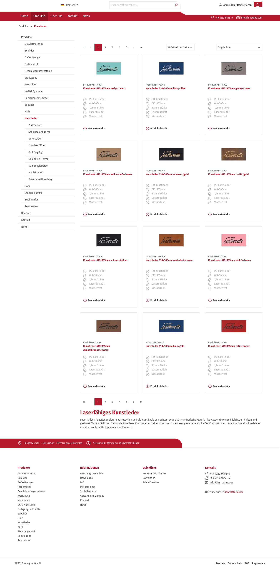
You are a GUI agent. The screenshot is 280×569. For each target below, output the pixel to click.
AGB (247, 563)
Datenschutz (235, 563)
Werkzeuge (31, 77)
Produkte (26, 37)
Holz (27, 111)
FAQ (82, 482)
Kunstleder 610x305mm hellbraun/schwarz (107, 174)
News (24, 226)
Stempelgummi (33, 192)
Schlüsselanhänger (39, 131)
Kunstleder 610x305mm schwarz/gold (167, 174)
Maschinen (31, 84)
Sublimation (32, 199)
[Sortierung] (239, 47)
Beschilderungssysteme (38, 71)
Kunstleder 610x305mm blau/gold (165, 346)
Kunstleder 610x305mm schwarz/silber (105, 260)
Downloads (86, 478)
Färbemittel (31, 64)
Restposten (31, 206)
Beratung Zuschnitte (91, 473)
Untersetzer (35, 138)
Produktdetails (94, 128)
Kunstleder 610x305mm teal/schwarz (104, 88)
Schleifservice (88, 491)
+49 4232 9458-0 (222, 17)
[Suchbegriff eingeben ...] (140, 5)
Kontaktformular (233, 492)
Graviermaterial (34, 43)
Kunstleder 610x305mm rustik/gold (228, 174)
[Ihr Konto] (235, 5)
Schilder (29, 50)
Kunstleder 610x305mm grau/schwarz (229, 88)
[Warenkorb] (258, 5)
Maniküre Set (35, 172)
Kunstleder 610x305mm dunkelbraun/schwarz (96, 348)
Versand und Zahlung (92, 495)
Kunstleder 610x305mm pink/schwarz (229, 260)
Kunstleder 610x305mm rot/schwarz (228, 346)
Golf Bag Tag (35, 152)
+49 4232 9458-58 (220, 478)
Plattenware (35, 125)
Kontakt (25, 220)
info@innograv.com (249, 17)
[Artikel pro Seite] (180, 47)
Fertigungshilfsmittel (36, 98)
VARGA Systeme (34, 91)
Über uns (26, 213)
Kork (27, 186)
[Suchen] (176, 5)
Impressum (258, 563)
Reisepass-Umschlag (40, 179)
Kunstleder (31, 118)
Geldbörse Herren (38, 159)
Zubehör (29, 104)
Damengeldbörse (38, 165)
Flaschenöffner (37, 145)
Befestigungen (33, 57)
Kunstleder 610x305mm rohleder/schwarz (169, 260)
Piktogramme (87, 486)
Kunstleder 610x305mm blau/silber (166, 88)
